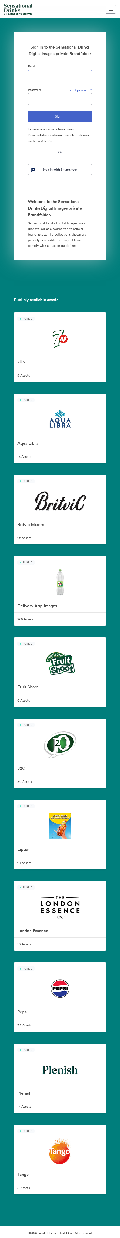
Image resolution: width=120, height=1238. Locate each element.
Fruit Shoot (27, 687)
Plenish (24, 1093)
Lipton (23, 849)
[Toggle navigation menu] (111, 9)
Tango (23, 1174)
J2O (21, 768)
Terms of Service (42, 141)
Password (35, 90)
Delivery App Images (37, 605)
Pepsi (22, 1012)
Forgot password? (79, 90)
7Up (21, 362)
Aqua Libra (27, 443)
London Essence (32, 930)
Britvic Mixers (30, 524)
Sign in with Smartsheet (54, 169)
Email (31, 66)
